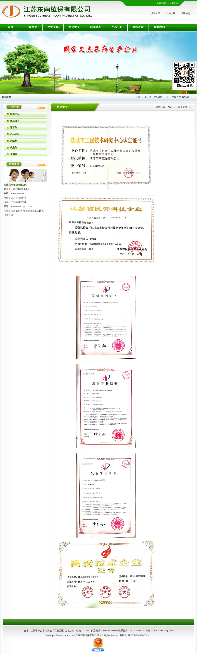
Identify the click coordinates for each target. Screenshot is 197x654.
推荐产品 (15, 114)
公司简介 (31, 27)
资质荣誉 (74, 27)
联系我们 (159, 27)
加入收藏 (170, 13)
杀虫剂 (13, 147)
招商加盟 (185, 13)
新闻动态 (95, 27)
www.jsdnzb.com (66, 635)
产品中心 (116, 27)
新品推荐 (15, 120)
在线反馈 (138, 27)
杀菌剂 (13, 154)
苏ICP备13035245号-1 (139, 635)
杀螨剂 (13, 140)
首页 (10, 27)
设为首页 (155, 13)
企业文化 (53, 27)
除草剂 (13, 127)
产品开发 (15, 134)
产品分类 (14, 107)
